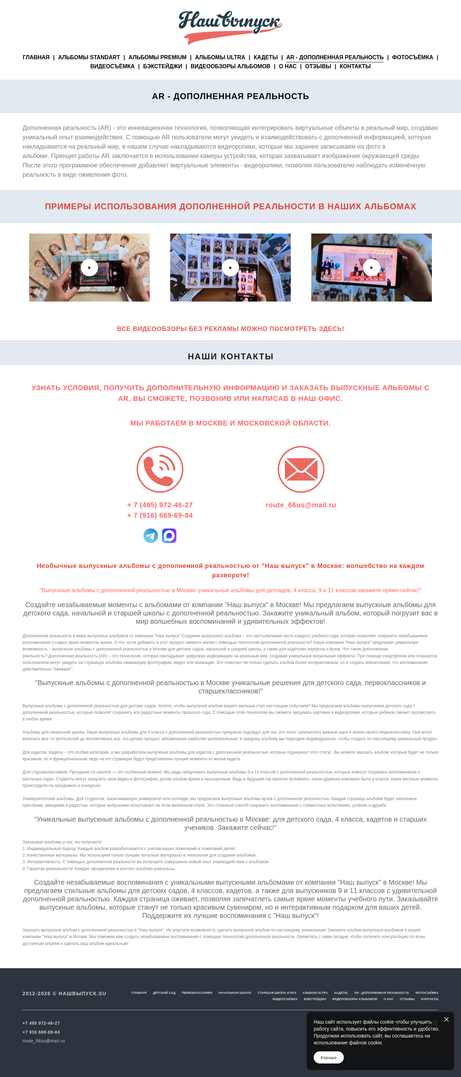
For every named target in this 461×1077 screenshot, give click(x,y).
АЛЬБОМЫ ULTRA (220, 69)
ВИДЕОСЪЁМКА (112, 78)
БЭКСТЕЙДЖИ (162, 78)
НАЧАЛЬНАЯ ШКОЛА (235, 993)
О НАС (288, 78)
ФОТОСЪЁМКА (412, 69)
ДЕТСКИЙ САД (164, 993)
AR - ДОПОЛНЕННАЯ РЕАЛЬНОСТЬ (335, 69)
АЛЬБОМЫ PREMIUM (157, 69)
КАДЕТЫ (266, 69)
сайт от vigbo (230, 1060)
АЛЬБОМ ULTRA (315, 993)
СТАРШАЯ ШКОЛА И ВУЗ (277, 993)
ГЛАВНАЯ (36, 69)
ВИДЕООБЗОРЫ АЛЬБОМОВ (230, 78)
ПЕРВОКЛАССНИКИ (197, 993)
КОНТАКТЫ (355, 78)
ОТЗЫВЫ (318, 78)
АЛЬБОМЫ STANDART (89, 69)
